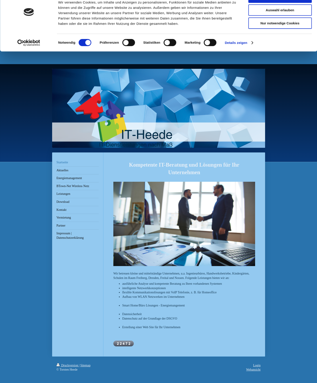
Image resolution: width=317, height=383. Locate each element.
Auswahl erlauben (280, 24)
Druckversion (68, 366)
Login (256, 366)
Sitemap (85, 366)
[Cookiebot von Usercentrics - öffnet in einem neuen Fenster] (28, 56)
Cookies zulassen (280, 11)
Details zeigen (236, 56)
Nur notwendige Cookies (279, 37)
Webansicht (253, 370)
